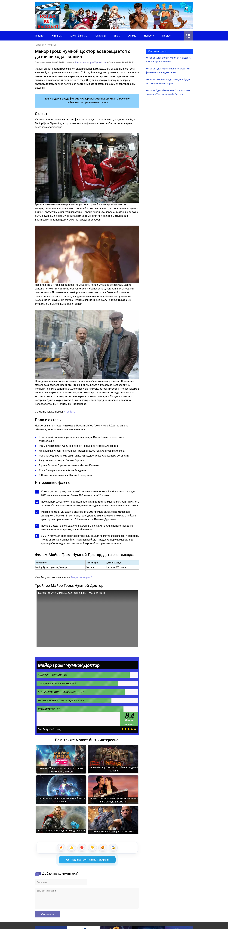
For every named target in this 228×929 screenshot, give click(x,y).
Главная (39, 35)
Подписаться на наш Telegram (87, 859)
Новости (149, 35)
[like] (71, 847)
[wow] (113, 847)
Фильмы (57, 35)
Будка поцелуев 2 (81, 577)
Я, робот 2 (70, 411)
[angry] (102, 847)
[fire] (61, 847)
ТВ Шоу (166, 35)
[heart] (81, 847)
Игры (117, 35)
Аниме (132, 35)
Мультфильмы (79, 35)
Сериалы (101, 35)
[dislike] (92, 847)
